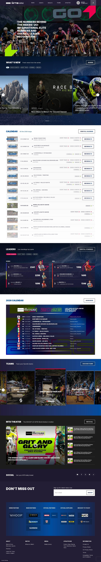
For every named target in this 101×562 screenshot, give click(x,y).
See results (88, 139)
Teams (59, 4)
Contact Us (86, 544)
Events (41, 2)
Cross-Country (14, 67)
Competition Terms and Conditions (88, 556)
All (8, 67)
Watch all (89, 422)
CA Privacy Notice (88, 549)
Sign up (90, 492)
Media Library (48, 544)
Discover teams (88, 363)
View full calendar (86, 131)
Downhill (32, 67)
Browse (90, 62)
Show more (89, 300)
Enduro (39, 67)
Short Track (24, 67)
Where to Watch (29, 544)
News (33, 4)
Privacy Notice (87, 547)
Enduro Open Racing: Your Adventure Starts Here (70, 546)
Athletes (68, 4)
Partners (8, 548)
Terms (84, 552)
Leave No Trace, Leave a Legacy (10, 552)
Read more (22, 42)
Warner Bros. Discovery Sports (10, 545)
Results (50, 2)
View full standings (86, 249)
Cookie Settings (4, 560)
